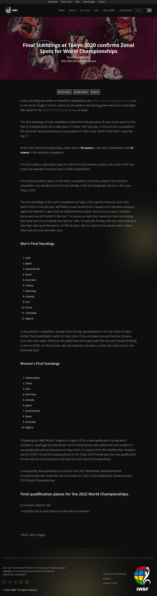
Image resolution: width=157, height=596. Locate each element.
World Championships (78, 57)
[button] (62, 10)
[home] (11, 10)
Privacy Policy (110, 583)
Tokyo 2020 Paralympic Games (111, 102)
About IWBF (109, 10)
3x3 (96, 10)
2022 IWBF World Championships (78, 60)
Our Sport (85, 10)
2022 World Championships (60, 111)
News (61, 10)
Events (72, 10)
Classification (125, 10)
